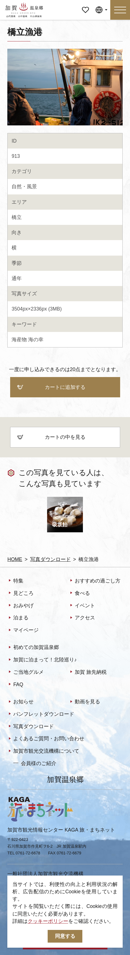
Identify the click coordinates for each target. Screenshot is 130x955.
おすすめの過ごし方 (94, 581)
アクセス (82, 618)
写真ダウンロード (50, 559)
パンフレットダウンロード (40, 714)
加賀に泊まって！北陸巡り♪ (42, 660)
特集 (15, 581)
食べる (79, 593)
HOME (14, 559)
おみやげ (20, 605)
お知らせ (20, 702)
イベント (82, 605)
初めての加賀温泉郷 (33, 647)
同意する (65, 936)
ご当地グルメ (25, 672)
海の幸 (35, 339)
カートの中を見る (51, 437)
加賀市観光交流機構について (43, 751)
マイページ (85, 7)
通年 (17, 278)
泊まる (17, 618)
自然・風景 (24, 186)
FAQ (15, 684)
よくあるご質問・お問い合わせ (45, 739)
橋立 (17, 217)
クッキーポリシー (48, 921)
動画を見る (84, 702)
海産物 (19, 339)
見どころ (20, 593)
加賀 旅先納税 (88, 672)
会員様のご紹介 (34, 763)
